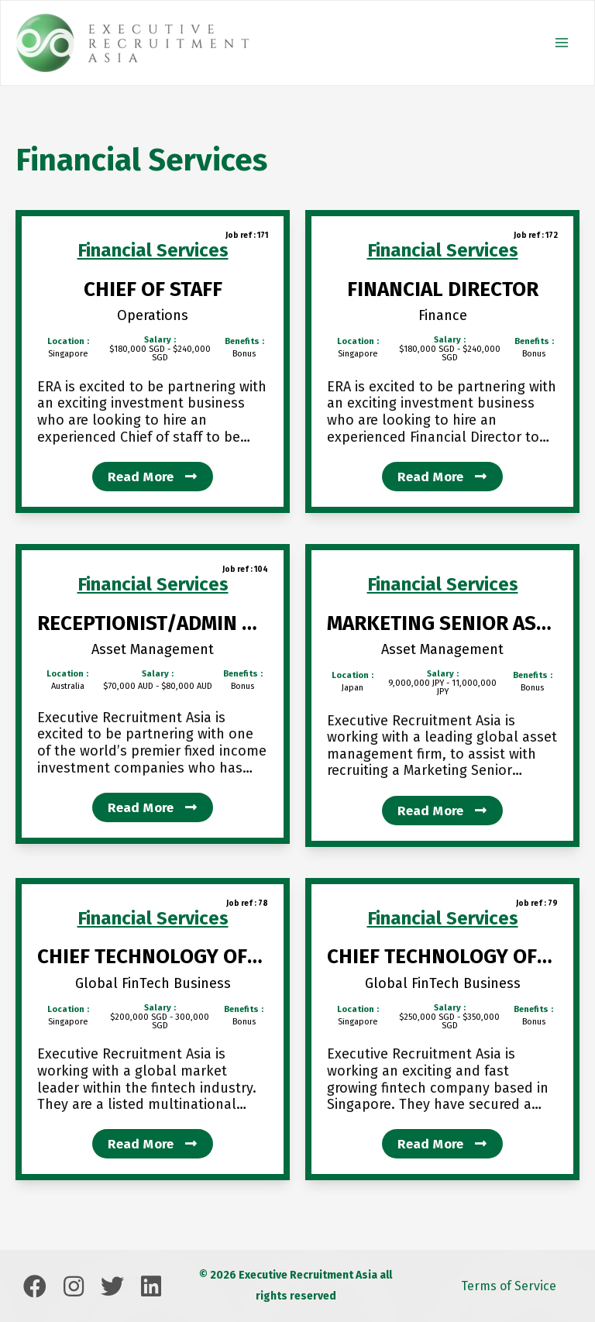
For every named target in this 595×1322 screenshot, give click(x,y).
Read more (152, 477)
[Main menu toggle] (561, 43)
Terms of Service (508, 1286)
